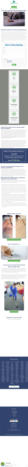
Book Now (14, 6)
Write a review (14, 386)
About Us (14, 415)
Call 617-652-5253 (14, 311)
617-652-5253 (15, 8)
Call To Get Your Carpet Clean (14, 239)
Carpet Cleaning (9, 60)
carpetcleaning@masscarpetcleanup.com (14, 430)
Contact (14, 416)
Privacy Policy (14, 413)
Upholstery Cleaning (10, 61)
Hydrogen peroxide (5, 203)
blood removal (6, 39)
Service (21, 434)
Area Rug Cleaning (14, 412)
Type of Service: (5, 59)
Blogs (14, 414)
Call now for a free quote (14, 260)
